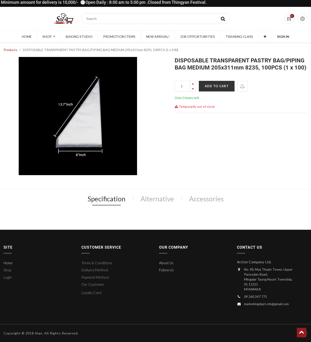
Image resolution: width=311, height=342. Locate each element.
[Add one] (193, 83)
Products (10, 50)
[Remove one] (193, 88)
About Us (166, 263)
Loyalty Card (91, 292)
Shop (7, 270)
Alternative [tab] (157, 199)
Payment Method (95, 277)
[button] (264, 37)
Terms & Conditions (96, 263)
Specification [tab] (106, 199)
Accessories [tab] (206, 199)
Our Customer (92, 284)
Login (8, 277)
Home (8, 263)
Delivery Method (94, 270)
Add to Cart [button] (217, 86)
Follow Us (166, 270)
